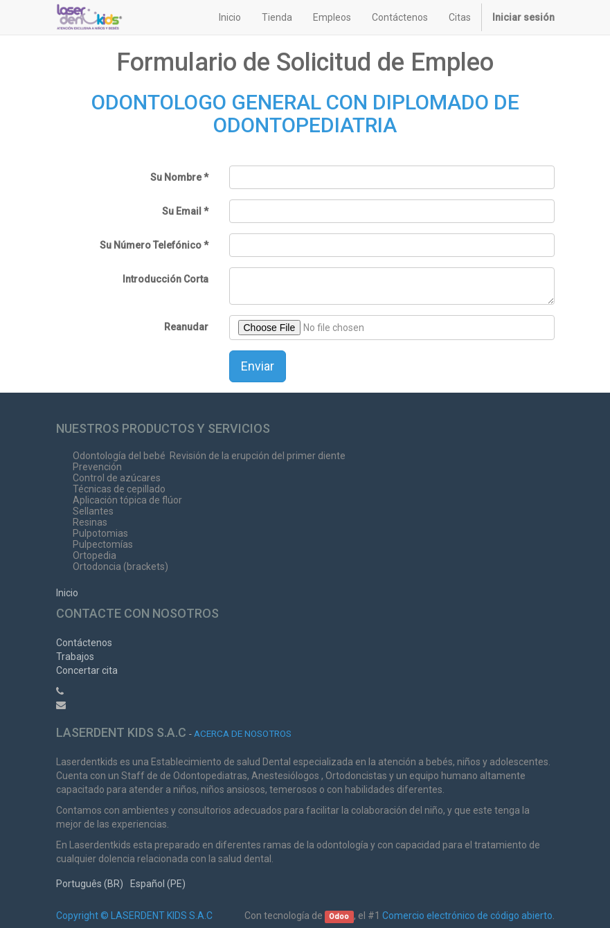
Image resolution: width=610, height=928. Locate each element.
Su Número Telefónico (150, 245)
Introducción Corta (165, 279)
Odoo (339, 916)
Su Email (181, 211)
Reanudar (186, 326)
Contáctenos (84, 642)
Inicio (67, 592)
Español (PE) (158, 883)
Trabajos (75, 656)
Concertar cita (87, 670)
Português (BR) (89, 883)
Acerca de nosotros (242, 733)
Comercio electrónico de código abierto (467, 915)
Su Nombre (175, 177)
